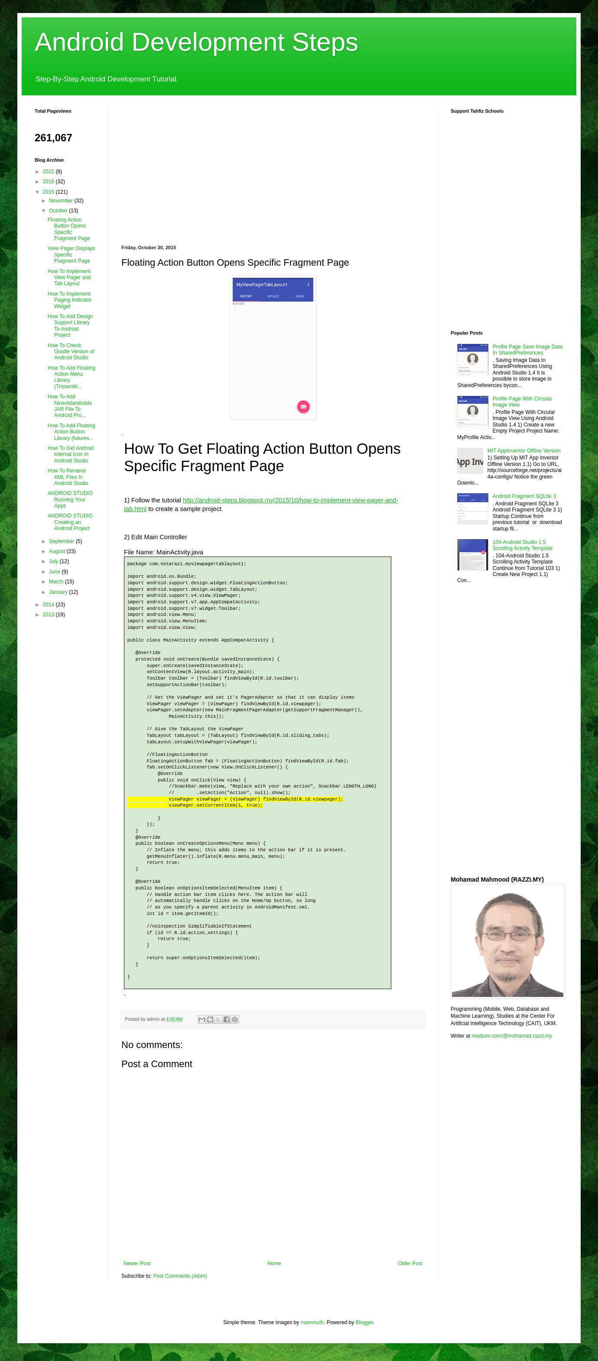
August (58, 551)
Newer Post (137, 1263)
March (57, 582)
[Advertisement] (227, 169)
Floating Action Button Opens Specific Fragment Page (69, 229)
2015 (49, 192)
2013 (49, 615)
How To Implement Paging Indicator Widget (70, 300)
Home (274, 1263)
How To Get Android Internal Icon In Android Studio (71, 454)
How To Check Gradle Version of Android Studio (71, 351)
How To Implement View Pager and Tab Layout (69, 277)
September (62, 541)
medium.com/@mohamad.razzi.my (511, 1036)
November (62, 201)
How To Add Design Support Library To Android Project (70, 325)
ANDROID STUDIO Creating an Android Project (70, 522)
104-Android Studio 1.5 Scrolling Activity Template (523, 545)
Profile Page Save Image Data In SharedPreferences (527, 350)
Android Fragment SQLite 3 (524, 496)
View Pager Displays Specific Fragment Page (71, 254)
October (59, 211)
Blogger (365, 1322)
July (54, 561)
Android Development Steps (196, 41)
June (55, 572)
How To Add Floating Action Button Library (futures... (71, 432)
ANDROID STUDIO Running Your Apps (70, 499)
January (59, 592)
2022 (49, 172)
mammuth (312, 1322)
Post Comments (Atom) (180, 1276)
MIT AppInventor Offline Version (524, 451)
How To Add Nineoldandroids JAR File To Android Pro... (70, 406)
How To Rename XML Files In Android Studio (68, 477)
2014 (49, 605)
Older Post (410, 1263)
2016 (49, 182)
